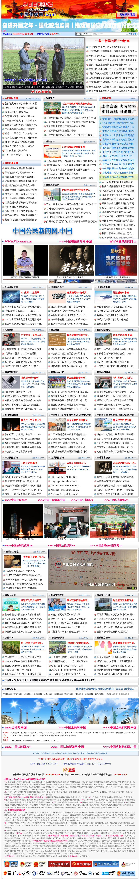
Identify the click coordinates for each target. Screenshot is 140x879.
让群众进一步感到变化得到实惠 (21, 202)
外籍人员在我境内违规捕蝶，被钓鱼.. (23, 400)
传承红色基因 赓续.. (123, 335)
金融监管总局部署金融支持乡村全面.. (23, 665)
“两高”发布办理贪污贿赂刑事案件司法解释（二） (71, 169)
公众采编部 (45, 753)
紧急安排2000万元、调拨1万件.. (21, 125)
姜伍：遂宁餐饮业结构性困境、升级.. (115, 349)
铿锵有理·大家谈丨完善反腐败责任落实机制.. (68, 213)
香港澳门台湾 (103, 595)
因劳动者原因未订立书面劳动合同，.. (69, 306)
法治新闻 (9, 330)
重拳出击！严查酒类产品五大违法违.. (24, 584)
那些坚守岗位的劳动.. (78, 643)
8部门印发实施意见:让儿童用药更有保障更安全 (112, 73)
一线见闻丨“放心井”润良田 (18, 670)
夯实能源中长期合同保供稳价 (20, 168)
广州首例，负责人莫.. (32, 335)
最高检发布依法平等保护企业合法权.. (115, 392)
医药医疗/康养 (103, 637)
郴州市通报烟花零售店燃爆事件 (118, 148)
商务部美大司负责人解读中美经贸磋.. (23, 477)
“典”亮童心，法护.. (123, 378)
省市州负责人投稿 (32, 99)
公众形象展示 (58, 637)
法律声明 (54, 753)
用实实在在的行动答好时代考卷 (21, 137)
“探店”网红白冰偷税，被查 (18, 392)
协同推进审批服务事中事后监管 (21, 181)
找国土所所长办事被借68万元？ (118, 235)
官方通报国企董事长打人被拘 (117, 231)
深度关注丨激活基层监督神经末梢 (68, 353)
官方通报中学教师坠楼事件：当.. (119, 127)
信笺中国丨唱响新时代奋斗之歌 (67, 665)
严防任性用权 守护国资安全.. (76, 190)
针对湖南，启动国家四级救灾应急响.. (23, 447)
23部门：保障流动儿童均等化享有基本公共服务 (113, 60)
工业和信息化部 (79, 733)
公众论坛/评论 (103, 330)
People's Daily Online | (32, 740)
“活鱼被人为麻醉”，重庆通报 (20, 571)
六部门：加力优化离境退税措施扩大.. (69, 392)
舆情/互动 (106, 98)
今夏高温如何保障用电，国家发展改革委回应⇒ (113, 51)
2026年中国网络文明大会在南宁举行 (23, 315)
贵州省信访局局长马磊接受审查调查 (64, 208)
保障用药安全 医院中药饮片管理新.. (115, 674)
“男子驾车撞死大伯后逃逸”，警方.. (22, 366)
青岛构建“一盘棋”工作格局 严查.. (67, 443)
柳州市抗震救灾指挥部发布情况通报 (23, 443)
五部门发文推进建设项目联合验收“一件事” (110, 64)
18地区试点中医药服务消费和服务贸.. (115, 665)
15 (81, 83)
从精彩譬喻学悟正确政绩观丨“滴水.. (115, 353)
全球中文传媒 (25, 8)
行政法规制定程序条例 (73, 147)
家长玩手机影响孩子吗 (16, 112)
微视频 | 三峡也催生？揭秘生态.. (113, 315)
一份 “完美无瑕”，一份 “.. (18, 155)
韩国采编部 (79, 694)
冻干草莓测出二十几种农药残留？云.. (24, 579)
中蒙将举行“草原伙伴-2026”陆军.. (113, 481)
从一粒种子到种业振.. (32, 643)
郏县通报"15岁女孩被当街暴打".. (118, 172)
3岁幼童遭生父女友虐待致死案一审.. (23, 396)
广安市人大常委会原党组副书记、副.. (115, 447)
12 (69, 83)
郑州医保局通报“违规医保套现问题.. (115, 670)
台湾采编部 (28, 694)
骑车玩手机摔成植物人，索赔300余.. (69, 319)
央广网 (32, 736)
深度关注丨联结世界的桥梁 (18, 451)
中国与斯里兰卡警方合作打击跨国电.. (23, 490)
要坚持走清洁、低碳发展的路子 (21, 215)
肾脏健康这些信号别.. (124, 643)
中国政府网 (68, 733)
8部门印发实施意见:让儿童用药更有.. (115, 661)
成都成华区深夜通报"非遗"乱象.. (118, 227)
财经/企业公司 (57, 372)
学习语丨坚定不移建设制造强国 (113, 362)
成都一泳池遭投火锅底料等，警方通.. (115, 434)
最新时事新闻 (11, 163)
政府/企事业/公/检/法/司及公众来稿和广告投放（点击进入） (106, 689)
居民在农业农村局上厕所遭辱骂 (118, 164)
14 (77, 83)
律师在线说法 (57, 287)
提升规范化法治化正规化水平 (20, 185)
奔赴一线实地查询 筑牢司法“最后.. (114, 404)
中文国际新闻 (11, 457)
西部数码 (72, 736)
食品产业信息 (12, 551)
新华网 (19, 736)
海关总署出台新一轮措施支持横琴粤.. (115, 627)
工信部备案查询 (42, 736)
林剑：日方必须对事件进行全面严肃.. (23, 494)
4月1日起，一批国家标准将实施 (62, 174)
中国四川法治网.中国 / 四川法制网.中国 (115, 415)
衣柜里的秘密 (103, 324)
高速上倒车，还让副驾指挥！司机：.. (23, 358)
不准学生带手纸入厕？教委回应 (118, 152)
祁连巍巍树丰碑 (121, 292)
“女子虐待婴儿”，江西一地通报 (20, 353)
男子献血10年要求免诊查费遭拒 (118, 135)
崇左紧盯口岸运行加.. (78, 420)
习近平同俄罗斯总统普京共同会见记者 (65, 126)
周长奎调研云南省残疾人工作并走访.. (23, 623)
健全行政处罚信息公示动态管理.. (21, 189)
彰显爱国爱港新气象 (123, 600)
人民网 (13, 736)
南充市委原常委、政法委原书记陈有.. (115, 451)
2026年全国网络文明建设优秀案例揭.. (23, 319)
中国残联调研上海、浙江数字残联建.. (23, 631)
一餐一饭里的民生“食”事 (112, 41)
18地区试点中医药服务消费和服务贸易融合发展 (113, 86)
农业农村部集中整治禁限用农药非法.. (23, 661)
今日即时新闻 (11, 98)
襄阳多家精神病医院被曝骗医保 (118, 223)
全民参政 (55, 330)
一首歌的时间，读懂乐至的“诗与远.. (115, 306)
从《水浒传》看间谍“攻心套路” (14, 87)
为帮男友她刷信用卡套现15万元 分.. (69, 315)
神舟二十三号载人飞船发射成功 (21, 133)
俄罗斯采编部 (112, 694)
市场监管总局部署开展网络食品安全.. (24, 575)
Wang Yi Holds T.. (76, 463)
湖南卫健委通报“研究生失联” (117, 156)
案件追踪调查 (11, 372)
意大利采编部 (100, 694)
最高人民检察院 (56, 733)
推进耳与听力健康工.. (32, 600)
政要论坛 (50, 98)
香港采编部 (17, 694)
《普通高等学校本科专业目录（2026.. (69, 631)
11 (65, 83)
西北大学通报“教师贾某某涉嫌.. (118, 143)
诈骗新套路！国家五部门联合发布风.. (23, 349)
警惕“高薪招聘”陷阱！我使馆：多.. (22, 481)
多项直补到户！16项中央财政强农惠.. (23, 674)
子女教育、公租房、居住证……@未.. (23, 434)
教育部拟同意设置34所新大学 (20, 116)
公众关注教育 (57, 595)
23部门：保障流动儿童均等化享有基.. (69, 623)
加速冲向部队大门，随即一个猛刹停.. (115, 490)
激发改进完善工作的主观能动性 (21, 211)
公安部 (89, 733)
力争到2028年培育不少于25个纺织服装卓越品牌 (113, 69)
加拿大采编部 (124, 694)
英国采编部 (58, 694)
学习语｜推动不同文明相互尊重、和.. (115, 366)
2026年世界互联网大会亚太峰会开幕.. (23, 324)
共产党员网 (15, 733)
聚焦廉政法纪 (52, 185)
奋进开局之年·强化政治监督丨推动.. (69, 439)
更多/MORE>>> (89, 99)
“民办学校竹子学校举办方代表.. (118, 123)
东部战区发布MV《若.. (124, 463)
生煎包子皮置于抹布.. (34, 557)
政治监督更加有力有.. (78, 335)
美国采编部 (38, 694)
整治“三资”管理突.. (123, 420)
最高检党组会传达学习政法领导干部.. (115, 400)
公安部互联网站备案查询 (58, 736)
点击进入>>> (55, 34)
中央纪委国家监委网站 (29, 733)
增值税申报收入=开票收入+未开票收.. (70, 396)
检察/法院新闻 (103, 372)
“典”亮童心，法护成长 (16, 150)
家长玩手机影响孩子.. (78, 600)
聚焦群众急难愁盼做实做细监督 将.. (69, 447)
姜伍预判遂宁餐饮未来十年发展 (21, 103)
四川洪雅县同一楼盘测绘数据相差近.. (69, 349)
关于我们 (36, 753)
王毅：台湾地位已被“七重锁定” (112, 631)
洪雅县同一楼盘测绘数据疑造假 (118, 119)
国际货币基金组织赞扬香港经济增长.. (115, 614)
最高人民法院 (44, 733)
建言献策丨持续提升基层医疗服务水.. (69, 358)
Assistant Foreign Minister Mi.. (65, 490)
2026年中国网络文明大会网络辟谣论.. (23, 306)
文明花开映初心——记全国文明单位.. (70, 661)
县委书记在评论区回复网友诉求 (118, 160)
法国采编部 (89, 694)
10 (62, 83)
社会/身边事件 (11, 415)
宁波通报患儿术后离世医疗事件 (118, 177)
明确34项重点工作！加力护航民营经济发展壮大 (113, 56)
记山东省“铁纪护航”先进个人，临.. (68, 674)
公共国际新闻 (57, 457)
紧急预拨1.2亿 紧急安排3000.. (20, 172)
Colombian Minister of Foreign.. (65, 485)
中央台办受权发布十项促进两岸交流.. (115, 623)
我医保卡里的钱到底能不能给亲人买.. (115, 657)
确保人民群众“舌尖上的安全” (19, 146)
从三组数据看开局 (76, 378)
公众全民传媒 (11, 287)
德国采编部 (68, 694)
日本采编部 (48, 694)
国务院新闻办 (120, 733)
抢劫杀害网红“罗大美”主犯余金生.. (22, 404)
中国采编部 (7, 694)
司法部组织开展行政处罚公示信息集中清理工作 (113, 82)
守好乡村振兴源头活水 (16, 207)
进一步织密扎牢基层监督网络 (20, 198)
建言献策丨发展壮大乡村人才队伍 (68, 362)
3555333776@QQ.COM (23, 34)
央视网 (26, 736)
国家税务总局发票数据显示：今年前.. (69, 400)
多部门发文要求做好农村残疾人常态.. (23, 619)
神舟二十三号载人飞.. (32, 420)
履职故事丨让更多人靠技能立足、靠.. (69, 366)
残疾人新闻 (10, 595)
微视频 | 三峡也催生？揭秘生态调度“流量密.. (79, 87)
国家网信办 (109, 733)
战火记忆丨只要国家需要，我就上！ (69, 670)
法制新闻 (50, 141)
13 (73, 83)
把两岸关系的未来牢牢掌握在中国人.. (115, 619)
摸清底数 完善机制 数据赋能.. (20, 177)
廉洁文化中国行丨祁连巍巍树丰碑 (44, 87)
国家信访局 (130, 733)
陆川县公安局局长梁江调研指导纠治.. (69, 451)
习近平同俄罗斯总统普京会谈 (61, 130)
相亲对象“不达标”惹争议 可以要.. (67, 311)
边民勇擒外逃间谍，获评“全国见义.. (115, 485)
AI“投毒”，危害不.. (30, 292)
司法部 (101, 733)
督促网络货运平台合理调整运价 (21, 219)
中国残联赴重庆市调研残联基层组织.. (23, 627)
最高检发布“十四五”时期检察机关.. (114, 396)
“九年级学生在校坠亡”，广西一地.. (68, 627)
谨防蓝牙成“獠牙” (30, 378)
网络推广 (133, 99)
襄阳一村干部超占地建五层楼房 (118, 139)
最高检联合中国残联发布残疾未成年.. (23, 614)
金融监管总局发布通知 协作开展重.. (69, 404)
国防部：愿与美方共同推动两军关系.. (115, 477)
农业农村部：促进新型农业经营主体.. (23, 657)
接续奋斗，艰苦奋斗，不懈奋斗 (21, 194)
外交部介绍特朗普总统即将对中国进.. (23, 485)
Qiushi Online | (16, 740)
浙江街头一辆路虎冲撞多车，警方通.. (23, 362)
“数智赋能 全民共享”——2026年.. (21, 311)
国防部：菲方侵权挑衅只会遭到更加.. (115, 494)
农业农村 (9, 637)
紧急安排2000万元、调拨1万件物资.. (23, 439)
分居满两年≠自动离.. (77, 292)
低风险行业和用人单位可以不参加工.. (69, 324)
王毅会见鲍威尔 (29, 463)
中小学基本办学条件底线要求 (20, 129)
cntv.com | (55, 740)
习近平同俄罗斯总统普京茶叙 (77, 103)
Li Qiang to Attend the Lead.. (64, 481)
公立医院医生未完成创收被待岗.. (119, 168)
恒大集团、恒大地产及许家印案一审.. (23, 409)
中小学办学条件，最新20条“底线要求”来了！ (111, 47)
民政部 (95, 733)
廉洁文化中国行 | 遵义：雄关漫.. (113, 319)
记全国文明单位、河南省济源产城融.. (70, 657)
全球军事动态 (103, 457)
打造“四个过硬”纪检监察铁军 (19, 142)
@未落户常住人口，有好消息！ (21, 120)
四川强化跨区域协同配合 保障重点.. (115, 443)
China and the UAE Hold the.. (64, 477)
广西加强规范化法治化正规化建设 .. (69, 434)
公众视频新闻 (103, 287)
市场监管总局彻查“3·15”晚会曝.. (22, 588)
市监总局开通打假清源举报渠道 (118, 131)
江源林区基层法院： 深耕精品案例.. (115, 409)
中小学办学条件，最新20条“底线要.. (69, 619)
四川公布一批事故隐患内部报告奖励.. (115, 439)
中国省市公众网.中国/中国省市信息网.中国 (71, 415)
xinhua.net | (46, 740)
